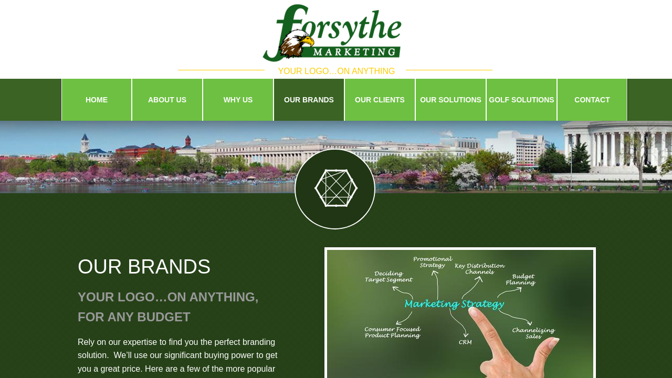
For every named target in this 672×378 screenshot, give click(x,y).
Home (97, 100)
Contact (592, 100)
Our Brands (309, 100)
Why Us (238, 100)
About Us (167, 100)
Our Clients (380, 100)
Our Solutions (450, 100)
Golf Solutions (521, 100)
